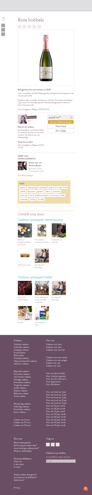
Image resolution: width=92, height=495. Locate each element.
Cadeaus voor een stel (55, 349)
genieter (40, 191)
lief (66, 187)
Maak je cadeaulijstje (23, 450)
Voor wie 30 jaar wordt (56, 414)
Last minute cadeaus (22, 376)
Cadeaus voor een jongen (57, 360)
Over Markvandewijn (25, 175)
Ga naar (61, 122)
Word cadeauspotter (22, 442)
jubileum (51, 187)
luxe (31, 195)
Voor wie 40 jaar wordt (56, 416)
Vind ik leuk (61, 126)
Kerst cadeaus (20, 412)
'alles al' (47, 191)
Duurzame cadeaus (22, 374)
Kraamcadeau (19, 352)
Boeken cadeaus (20, 390)
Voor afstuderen (53, 384)
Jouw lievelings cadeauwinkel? (26, 448)
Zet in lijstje (61, 130)
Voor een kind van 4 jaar (56, 400)
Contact (17, 467)
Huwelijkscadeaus (21, 358)
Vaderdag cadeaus (21, 406)
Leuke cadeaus (20, 387)
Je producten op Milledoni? (25, 477)
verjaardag (42, 187)
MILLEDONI (22, 6)
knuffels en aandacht (42, 195)
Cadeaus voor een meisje (56, 357)
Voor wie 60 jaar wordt (56, 422)
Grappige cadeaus (21, 349)
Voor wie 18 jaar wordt (55, 408)
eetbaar (22, 187)
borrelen (41, 199)
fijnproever (31, 191)
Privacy (17, 487)
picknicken (56, 191)
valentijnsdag (32, 187)
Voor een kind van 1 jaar (56, 392)
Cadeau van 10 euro (22, 422)
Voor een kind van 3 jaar (56, 397)
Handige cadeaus (21, 379)
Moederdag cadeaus (22, 403)
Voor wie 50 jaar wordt (56, 419)
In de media (19, 464)
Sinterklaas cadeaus (22, 409)
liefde (63, 195)
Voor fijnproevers (53, 381)
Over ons (18, 461)
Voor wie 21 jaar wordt (55, 411)
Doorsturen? (39, 26)
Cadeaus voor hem (54, 344)
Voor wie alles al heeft (55, 373)
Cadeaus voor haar (54, 347)
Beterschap (19, 355)
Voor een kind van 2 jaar (56, 394)
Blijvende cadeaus (21, 371)
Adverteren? (19, 480)
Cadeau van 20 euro (22, 425)
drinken (33, 199)
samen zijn (23, 195)
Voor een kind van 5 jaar (56, 403)
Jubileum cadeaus (21, 363)
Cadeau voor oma (53, 365)
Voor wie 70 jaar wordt (56, 425)
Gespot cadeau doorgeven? (25, 474)
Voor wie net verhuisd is (56, 378)
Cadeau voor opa (53, 363)
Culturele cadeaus (21, 347)
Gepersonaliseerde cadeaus (25, 361)
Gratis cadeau (19, 396)
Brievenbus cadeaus (22, 382)
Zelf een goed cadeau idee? (25, 445)
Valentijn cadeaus (21, 344)
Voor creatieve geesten (56, 376)
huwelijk (59, 187)
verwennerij (24, 199)
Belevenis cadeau (21, 393)
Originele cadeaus (21, 385)
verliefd (22, 191)
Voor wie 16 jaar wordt (55, 405)
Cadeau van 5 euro (22, 419)
